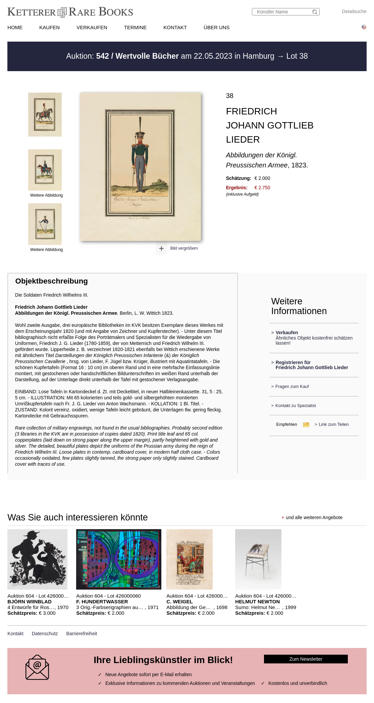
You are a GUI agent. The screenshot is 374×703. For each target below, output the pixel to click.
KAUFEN (49, 27)
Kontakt (15, 633)
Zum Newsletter (305, 659)
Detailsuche (354, 11)
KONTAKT (175, 27)
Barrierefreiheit (81, 633)
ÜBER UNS (217, 27)
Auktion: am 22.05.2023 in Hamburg (171, 56)
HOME (14, 27)
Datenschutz (45, 633)
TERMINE (135, 27)
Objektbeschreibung (51, 281)
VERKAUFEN (91, 27)
